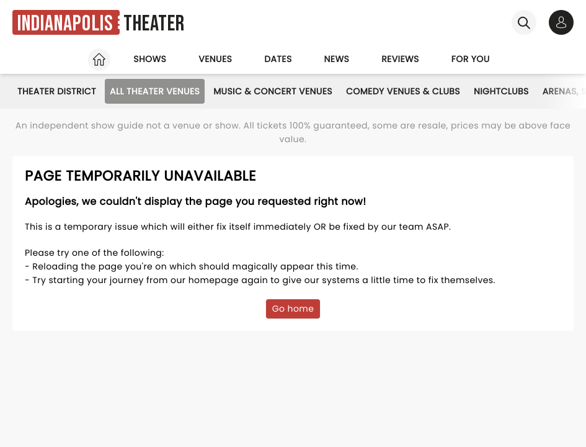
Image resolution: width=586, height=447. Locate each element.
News (337, 59)
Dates (277, 59)
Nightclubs (501, 91)
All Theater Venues (155, 91)
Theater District (56, 91)
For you (470, 59)
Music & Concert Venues (272, 91)
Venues (215, 59)
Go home (293, 308)
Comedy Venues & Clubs (403, 91)
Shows (149, 59)
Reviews (400, 59)
